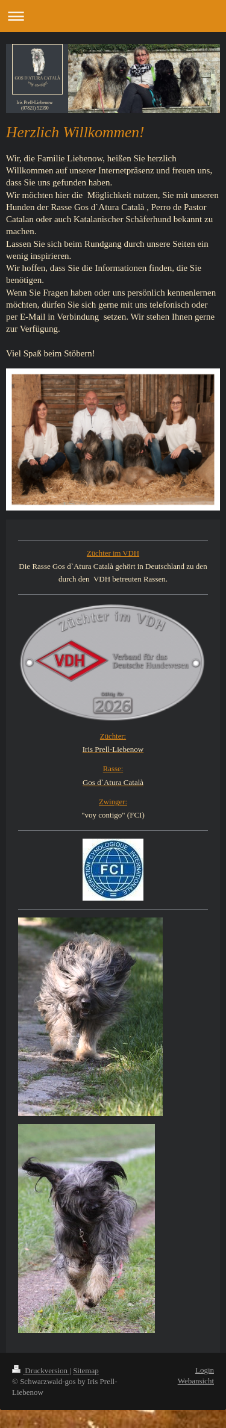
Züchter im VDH (113, 553)
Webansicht (196, 1380)
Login (204, 1369)
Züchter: (113, 736)
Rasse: (113, 769)
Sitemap (86, 1370)
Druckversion (40, 1370)
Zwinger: (113, 802)
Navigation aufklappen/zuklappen (113, 16)
